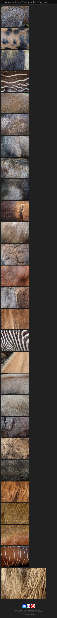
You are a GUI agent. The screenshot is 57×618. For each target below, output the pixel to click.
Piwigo (32, 614)
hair (45, 2)
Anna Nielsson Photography (20, 2)
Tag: (40, 2)
